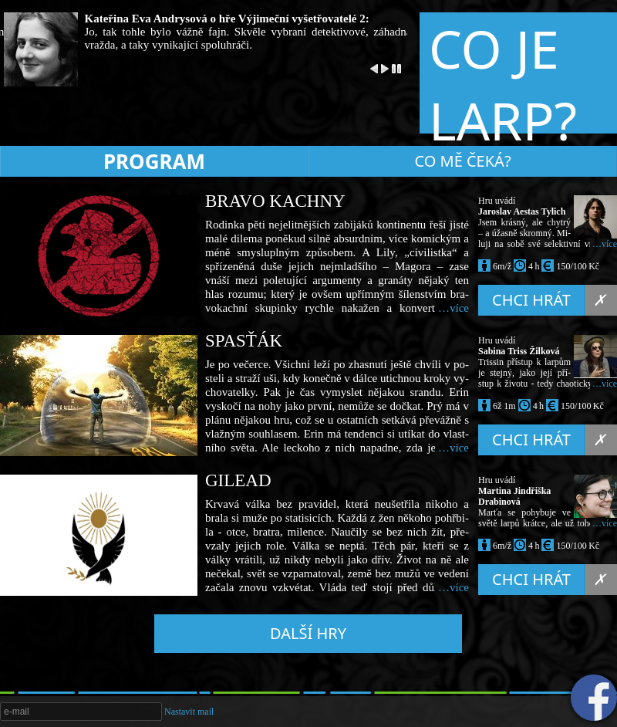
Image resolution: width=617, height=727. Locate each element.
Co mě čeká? (462, 160)
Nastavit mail (189, 711)
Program (154, 161)
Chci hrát (538, 300)
